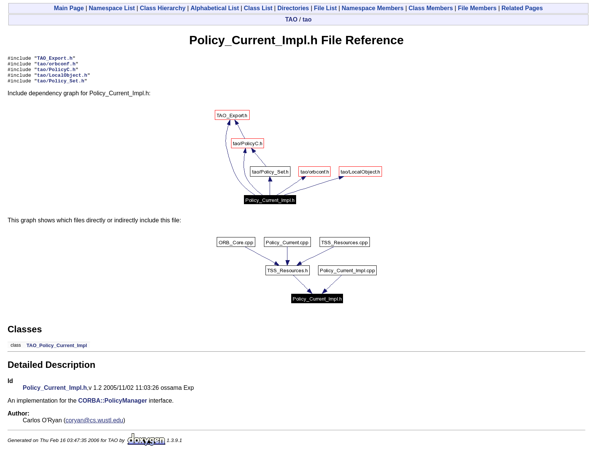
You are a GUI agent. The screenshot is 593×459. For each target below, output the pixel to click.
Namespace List (112, 8)
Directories (293, 8)
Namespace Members (373, 8)
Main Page (69, 8)
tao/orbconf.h (56, 65)
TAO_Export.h (55, 59)
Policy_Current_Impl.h (55, 393)
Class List (258, 8)
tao (307, 19)
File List (325, 8)
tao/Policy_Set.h (60, 86)
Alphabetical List (215, 8)
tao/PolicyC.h (56, 72)
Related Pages (522, 8)
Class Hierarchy (163, 8)
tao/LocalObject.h (62, 79)
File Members (477, 8)
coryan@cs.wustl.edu (94, 426)
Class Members (430, 8)
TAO (291, 19)
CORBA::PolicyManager (112, 406)
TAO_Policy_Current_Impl (56, 351)
